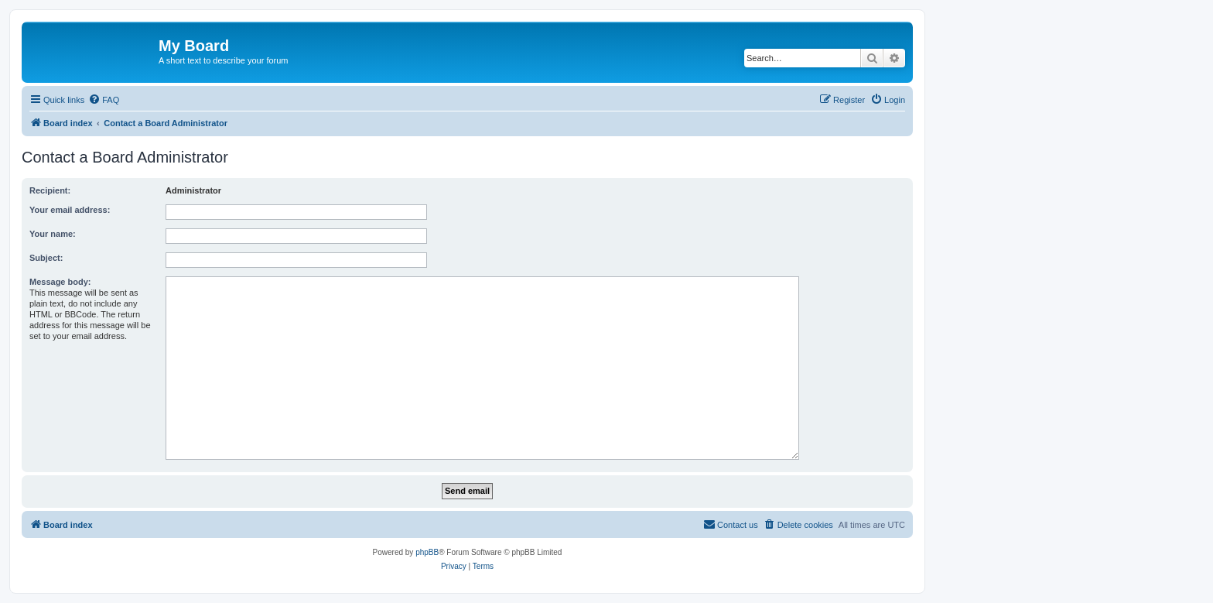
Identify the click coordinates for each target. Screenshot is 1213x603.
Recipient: (49, 190)
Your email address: (69, 209)
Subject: (46, 257)
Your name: (52, 233)
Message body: (60, 281)
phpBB (427, 552)
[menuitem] (103, 100)
